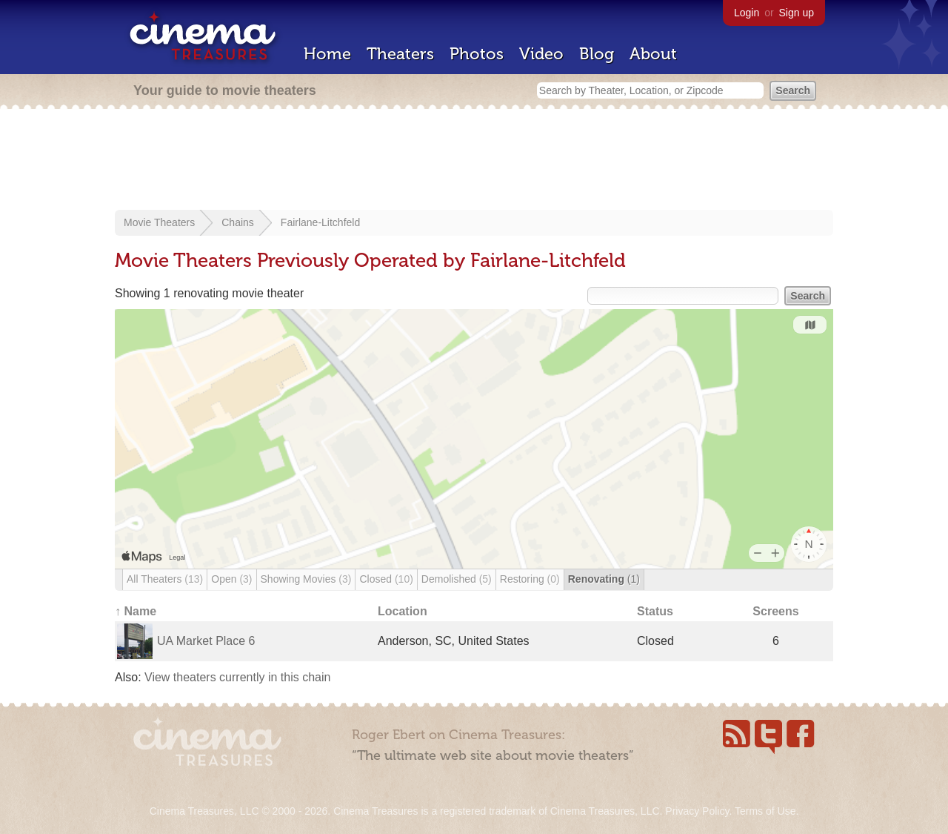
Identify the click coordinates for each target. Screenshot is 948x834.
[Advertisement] (474, 161)
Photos (477, 54)
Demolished (456, 579)
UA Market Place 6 (206, 641)
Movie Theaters (159, 222)
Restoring (530, 579)
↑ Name (135, 611)
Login (746, 13)
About (653, 54)
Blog (596, 54)
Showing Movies (306, 579)
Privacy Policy (697, 811)
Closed (386, 579)
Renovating (604, 579)
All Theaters (165, 579)
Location (402, 611)
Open (231, 579)
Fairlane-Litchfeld (320, 222)
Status (655, 611)
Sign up (796, 13)
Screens (775, 611)
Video (541, 54)
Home (327, 54)
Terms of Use (765, 811)
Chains (237, 222)
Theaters (400, 54)
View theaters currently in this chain (237, 677)
